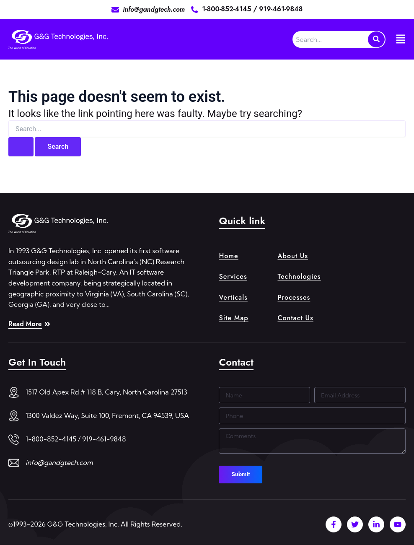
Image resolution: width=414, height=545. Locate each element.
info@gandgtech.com (59, 462)
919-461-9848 (281, 9)
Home (228, 255)
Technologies (299, 276)
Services (233, 276)
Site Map (233, 318)
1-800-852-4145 (227, 9)
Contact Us (295, 318)
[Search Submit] (21, 146)
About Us (292, 255)
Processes (293, 297)
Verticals (233, 297)
